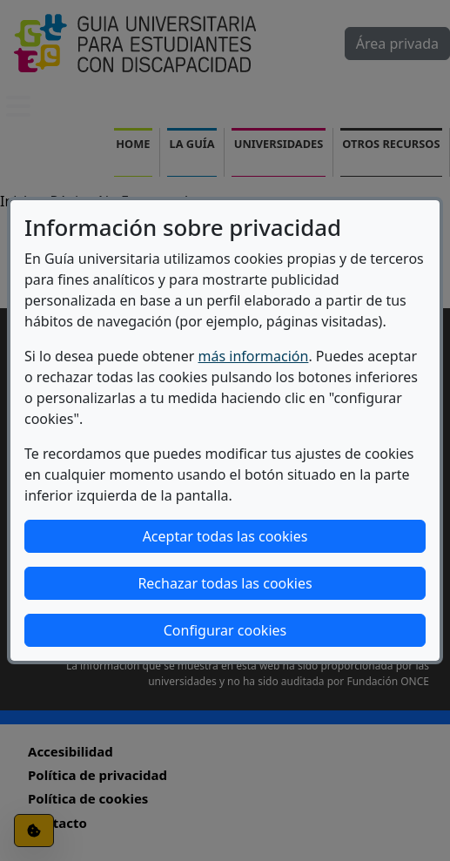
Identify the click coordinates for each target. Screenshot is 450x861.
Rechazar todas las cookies (225, 583)
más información (253, 356)
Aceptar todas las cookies (225, 536)
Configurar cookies (225, 630)
